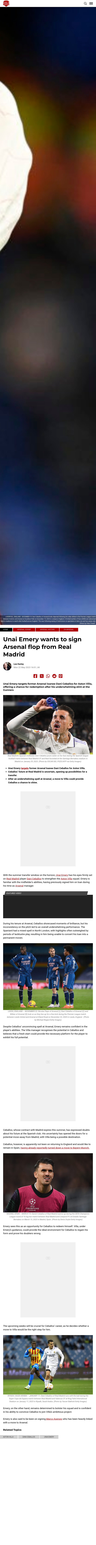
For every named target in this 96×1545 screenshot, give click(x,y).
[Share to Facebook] (35, 676)
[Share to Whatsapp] (48, 676)
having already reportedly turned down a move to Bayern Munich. (55, 1147)
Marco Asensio (54, 1419)
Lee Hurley (19, 664)
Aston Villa (66, 878)
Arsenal (19, 885)
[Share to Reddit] (54, 676)
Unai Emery (62, 875)
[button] (85, 3)
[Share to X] (42, 676)
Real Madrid (12, 878)
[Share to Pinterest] (60, 676)
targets (25, 768)
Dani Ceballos (34, 878)
